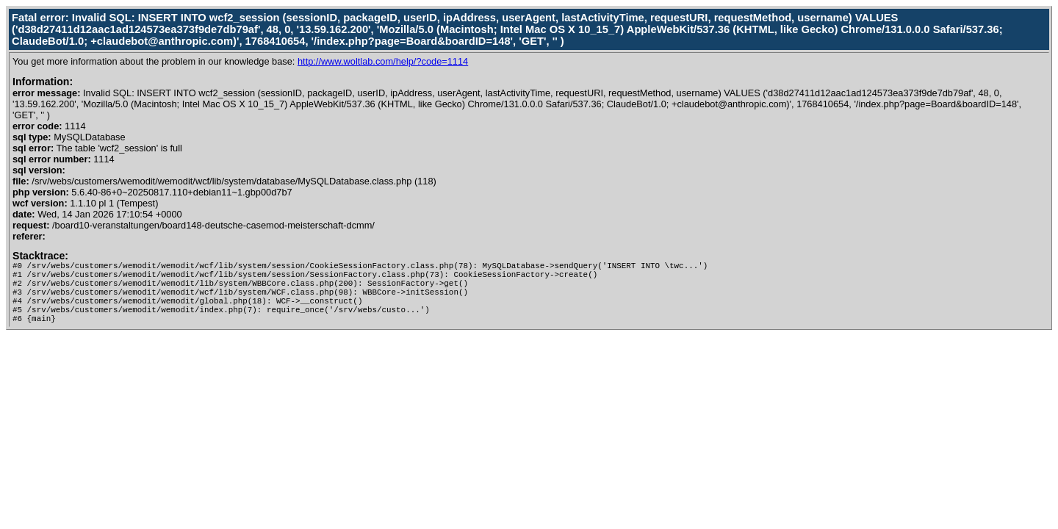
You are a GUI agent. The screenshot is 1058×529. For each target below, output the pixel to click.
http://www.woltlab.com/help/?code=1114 (383, 61)
